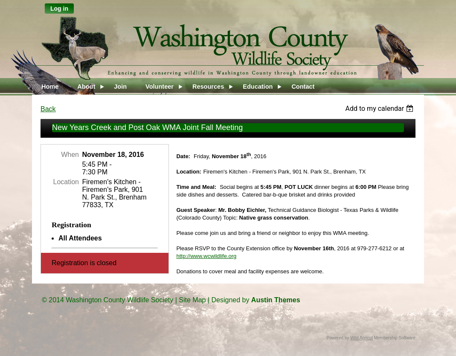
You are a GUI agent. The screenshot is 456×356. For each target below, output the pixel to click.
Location (66, 181)
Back (48, 109)
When (70, 154)
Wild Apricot (361, 338)
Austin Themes (275, 300)
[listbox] (380, 108)
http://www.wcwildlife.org (206, 256)
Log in (59, 8)
